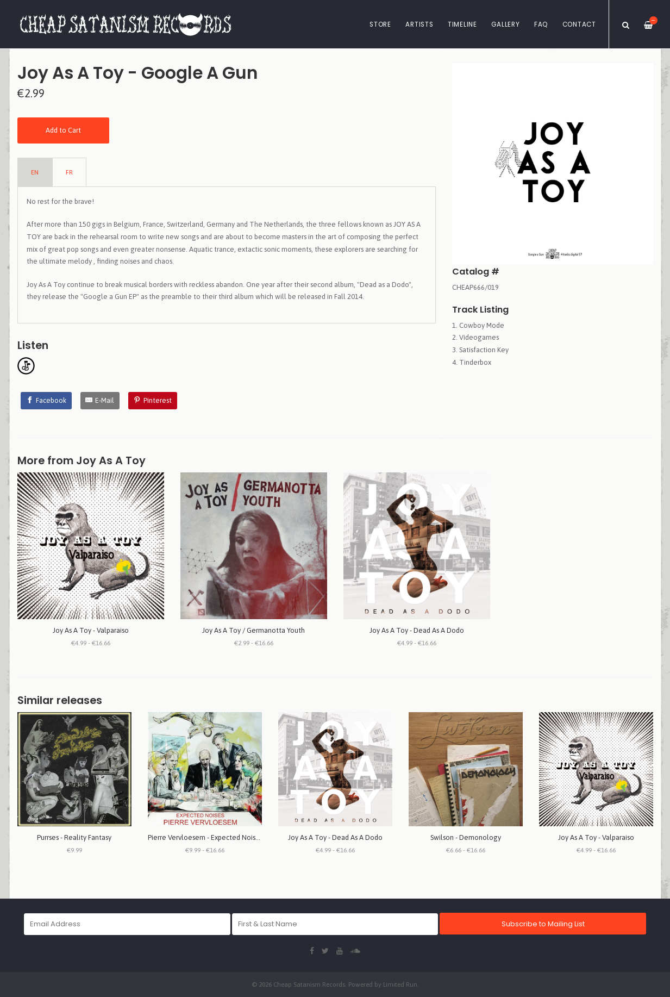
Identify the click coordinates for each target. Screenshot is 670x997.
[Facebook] (46, 400)
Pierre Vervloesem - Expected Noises (205, 837)
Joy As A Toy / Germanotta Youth (253, 630)
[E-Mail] (100, 400)
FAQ (541, 24)
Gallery (505, 24)
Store (380, 24)
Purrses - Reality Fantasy (74, 837)
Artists (419, 24)
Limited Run (400, 984)
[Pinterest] (152, 400)
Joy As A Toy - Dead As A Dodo (417, 630)
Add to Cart (63, 130)
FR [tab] (69, 172)
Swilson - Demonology (465, 837)
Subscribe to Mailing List (543, 924)
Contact (579, 24)
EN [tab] (35, 172)
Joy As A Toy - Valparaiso (91, 630)
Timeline (462, 24)
